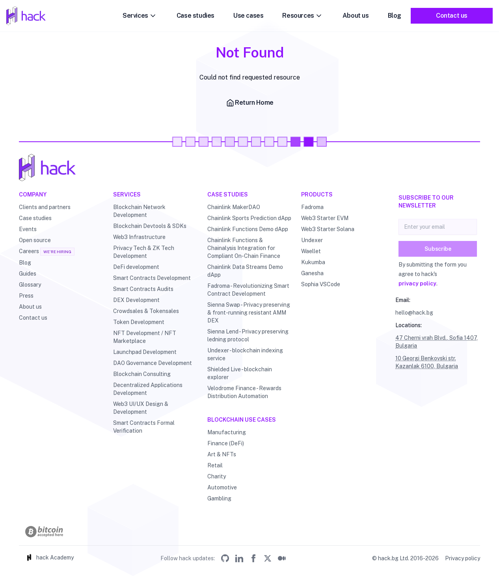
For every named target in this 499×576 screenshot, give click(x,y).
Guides (27, 273)
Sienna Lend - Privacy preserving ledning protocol (248, 335)
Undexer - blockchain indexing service (245, 354)
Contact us (451, 15)
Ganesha (312, 273)
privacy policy (417, 283)
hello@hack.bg (414, 312)
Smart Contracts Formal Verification (144, 427)
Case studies (195, 15)
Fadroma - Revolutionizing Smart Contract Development (248, 290)
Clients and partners (45, 207)
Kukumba (313, 262)
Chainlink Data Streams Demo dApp (245, 271)
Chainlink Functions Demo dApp (247, 229)
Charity (216, 476)
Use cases (248, 15)
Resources (302, 16)
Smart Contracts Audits (143, 289)
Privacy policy (462, 558)
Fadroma (312, 207)
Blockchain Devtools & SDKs (149, 226)
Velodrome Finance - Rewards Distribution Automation (244, 392)
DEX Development (136, 300)
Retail (215, 465)
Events (28, 229)
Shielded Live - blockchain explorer (239, 373)
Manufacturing (226, 432)
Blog (394, 15)
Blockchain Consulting (142, 374)
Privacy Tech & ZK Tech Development (143, 252)
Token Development (138, 322)
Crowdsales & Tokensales (146, 311)
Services (140, 16)
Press (26, 296)
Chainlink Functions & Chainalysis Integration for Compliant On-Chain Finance (243, 248)
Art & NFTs (221, 454)
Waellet (311, 251)
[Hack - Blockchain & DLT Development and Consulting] (249, 167)
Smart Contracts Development (152, 278)
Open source (35, 240)
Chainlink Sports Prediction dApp (249, 218)
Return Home (249, 103)
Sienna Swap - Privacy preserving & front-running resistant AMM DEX (248, 313)
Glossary (30, 285)
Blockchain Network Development (139, 211)
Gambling (219, 498)
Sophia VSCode (320, 284)
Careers (29, 251)
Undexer (312, 240)
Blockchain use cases (241, 420)
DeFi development (136, 267)
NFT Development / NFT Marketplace (144, 337)
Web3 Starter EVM (324, 218)
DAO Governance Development (152, 363)
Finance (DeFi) (225, 443)
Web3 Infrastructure (139, 237)
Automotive (222, 487)
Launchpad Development (145, 352)
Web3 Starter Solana (327, 229)
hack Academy (49, 557)
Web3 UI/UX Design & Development (140, 408)
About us (356, 15)
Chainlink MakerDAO (233, 207)
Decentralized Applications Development (147, 389)
